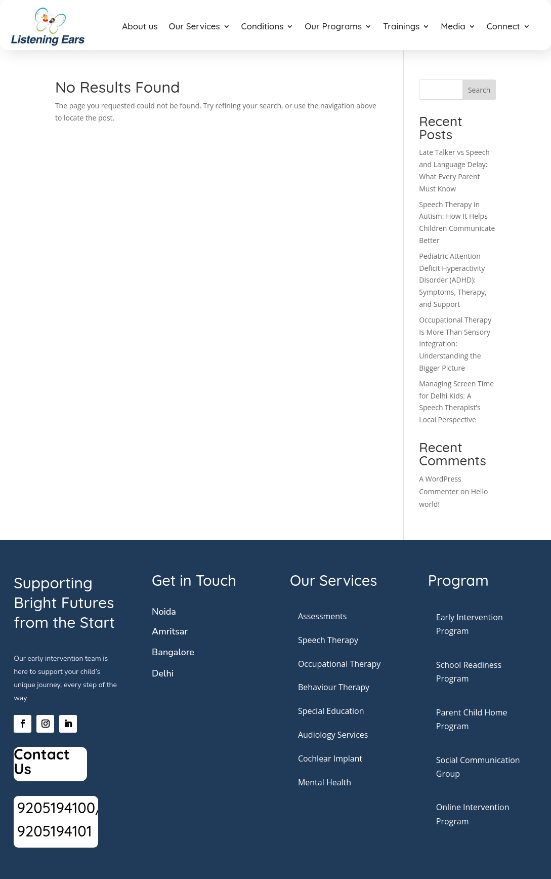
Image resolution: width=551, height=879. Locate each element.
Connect (503, 26)
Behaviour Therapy (333, 687)
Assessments (322, 616)
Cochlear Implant (330, 758)
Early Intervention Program (469, 624)
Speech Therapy (328, 640)
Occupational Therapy (339, 663)
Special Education (331, 710)
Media (453, 26)
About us (139, 26)
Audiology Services (333, 734)
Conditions (262, 26)
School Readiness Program (468, 671)
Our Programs (333, 26)
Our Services (194, 26)
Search (479, 90)
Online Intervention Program (473, 814)
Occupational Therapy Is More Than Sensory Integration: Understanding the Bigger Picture (455, 344)
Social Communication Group (478, 766)
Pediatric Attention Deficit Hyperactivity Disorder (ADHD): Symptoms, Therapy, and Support (452, 280)
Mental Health (324, 782)
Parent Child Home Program (471, 719)
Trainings (401, 26)
